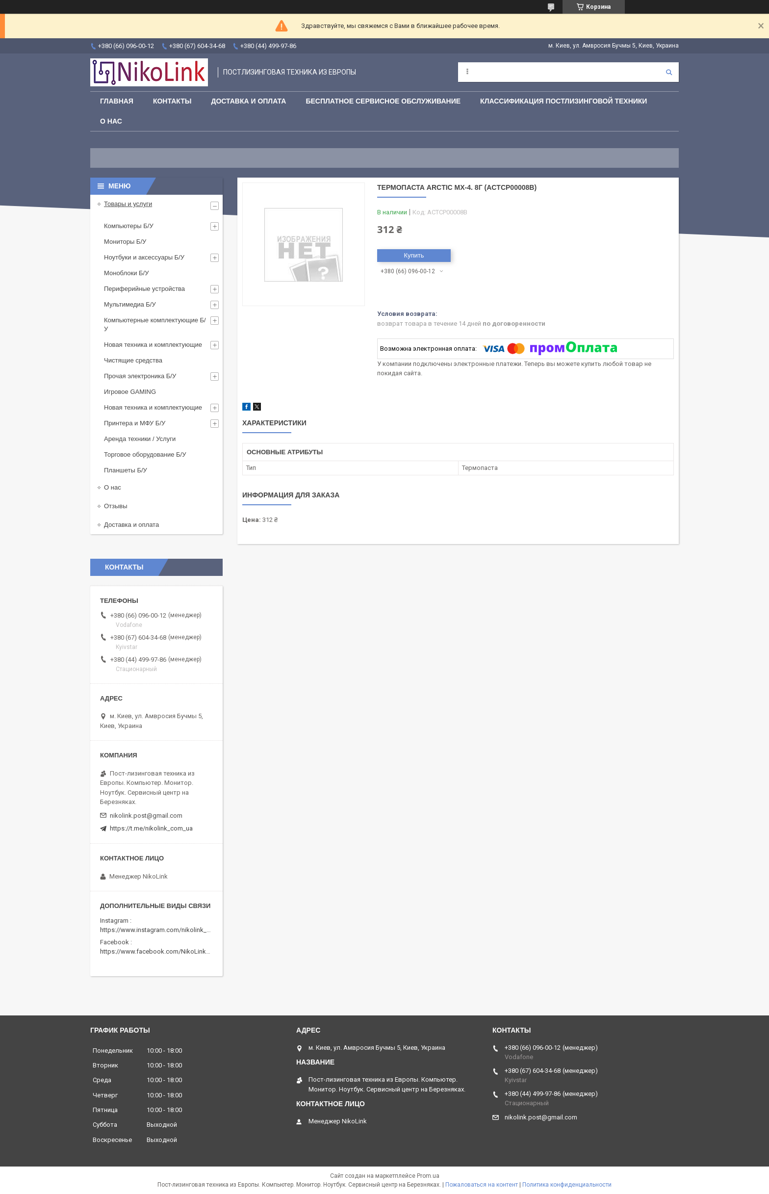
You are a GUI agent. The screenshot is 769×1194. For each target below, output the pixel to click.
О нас (111, 121)
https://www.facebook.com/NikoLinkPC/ (158, 951)
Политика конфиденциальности (567, 1184)
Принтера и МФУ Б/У (134, 423)
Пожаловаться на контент (481, 1184)
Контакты (172, 101)
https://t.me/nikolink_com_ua (151, 828)
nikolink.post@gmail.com (146, 815)
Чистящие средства (133, 360)
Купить (414, 255)
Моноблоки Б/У (126, 273)
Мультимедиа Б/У (130, 304)
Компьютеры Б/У (129, 226)
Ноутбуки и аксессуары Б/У (144, 257)
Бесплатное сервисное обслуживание (383, 101)
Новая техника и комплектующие (153, 344)
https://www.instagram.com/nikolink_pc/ (158, 930)
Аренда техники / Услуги (140, 438)
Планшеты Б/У (125, 470)
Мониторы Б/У (125, 241)
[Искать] (669, 72)
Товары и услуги (128, 204)
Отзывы (116, 506)
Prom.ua (428, 1175)
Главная (116, 101)
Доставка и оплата (131, 524)
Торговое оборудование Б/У (145, 454)
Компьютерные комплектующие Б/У (155, 324)
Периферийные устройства (144, 288)
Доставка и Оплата (248, 101)
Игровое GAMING (130, 391)
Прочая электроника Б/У (140, 376)
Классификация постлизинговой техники (563, 101)
